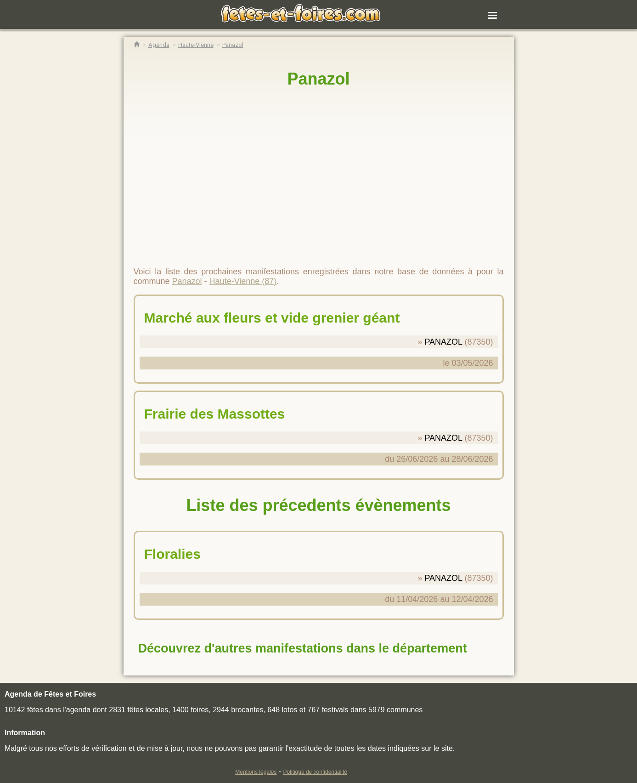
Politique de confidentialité (315, 772)
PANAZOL (443, 341)
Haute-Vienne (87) (243, 281)
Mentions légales (255, 772)
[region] (319, 173)
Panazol (318, 78)
